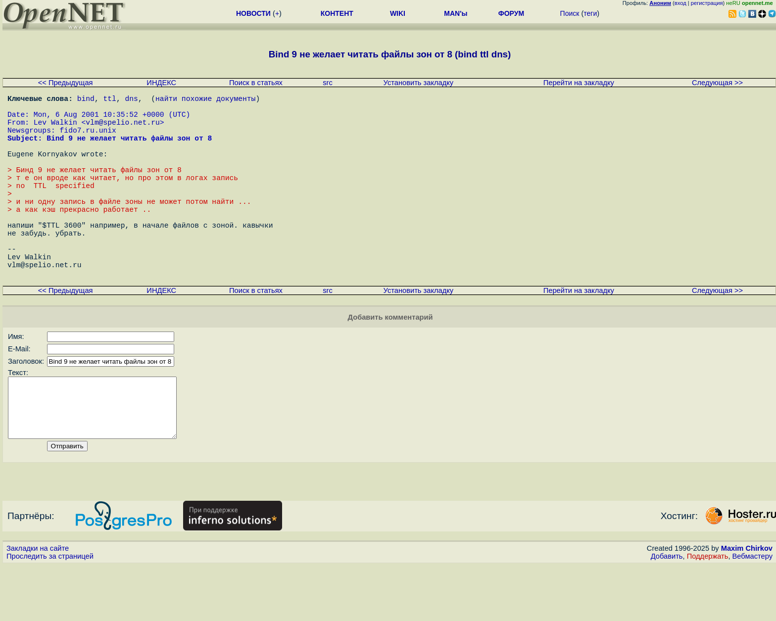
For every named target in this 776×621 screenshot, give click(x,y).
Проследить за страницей (50, 612)
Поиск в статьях (256, 83)
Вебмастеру (752, 612)
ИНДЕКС (161, 83)
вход (680, 3)
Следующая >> (717, 83)
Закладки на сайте (37, 604)
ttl (109, 100)
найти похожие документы (205, 100)
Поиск (570, 13)
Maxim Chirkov (747, 604)
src (328, 83)
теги (590, 13)
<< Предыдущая (65, 83)
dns (131, 100)
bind (86, 100)
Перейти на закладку (578, 83)
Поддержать (707, 612)
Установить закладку (419, 83)
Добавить (667, 612)
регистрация (707, 3)
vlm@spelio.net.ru (123, 130)
